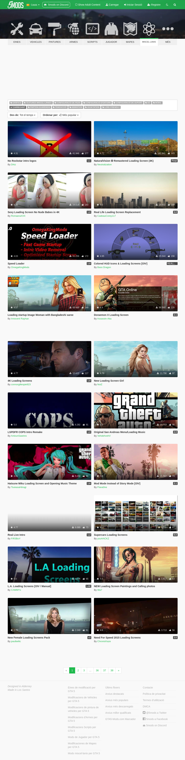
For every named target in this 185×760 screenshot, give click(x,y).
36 (97, 670)
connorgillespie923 (21, 384)
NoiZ (99, 384)
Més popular (60, 115)
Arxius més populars (116, 700)
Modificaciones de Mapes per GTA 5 (82, 745)
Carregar (112, 4)
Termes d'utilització (153, 700)
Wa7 (99, 590)
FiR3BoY (15, 538)
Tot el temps (23, 115)
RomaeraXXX (18, 216)
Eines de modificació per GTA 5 (82, 689)
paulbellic (16, 641)
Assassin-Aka (104, 318)
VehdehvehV (104, 435)
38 (112, 670)
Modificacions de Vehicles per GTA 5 (82, 699)
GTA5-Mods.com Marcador (120, 719)
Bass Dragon (104, 267)
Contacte (148, 687)
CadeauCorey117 (106, 216)
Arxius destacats (114, 693)
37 (104, 670)
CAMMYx (16, 590)
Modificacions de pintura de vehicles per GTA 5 (83, 709)
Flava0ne (102, 487)
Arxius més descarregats (119, 706)
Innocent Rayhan (20, 318)
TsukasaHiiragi (18, 487)
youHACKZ (103, 538)
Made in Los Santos (19, 689)
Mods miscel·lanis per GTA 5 (84, 753)
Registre (153, 4)
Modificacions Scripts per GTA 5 (82, 729)
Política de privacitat (154, 693)
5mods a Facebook (155, 719)
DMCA (146, 706)
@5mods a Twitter (155, 712)
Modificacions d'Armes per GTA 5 (83, 719)
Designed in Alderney (20, 686)
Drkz (13, 164)
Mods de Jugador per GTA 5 (84, 737)
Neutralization (104, 164)
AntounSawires (19, 435)
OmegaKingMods (20, 267)
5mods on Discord (155, 725)
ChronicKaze (104, 641)
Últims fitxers (112, 687)
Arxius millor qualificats (118, 712)
